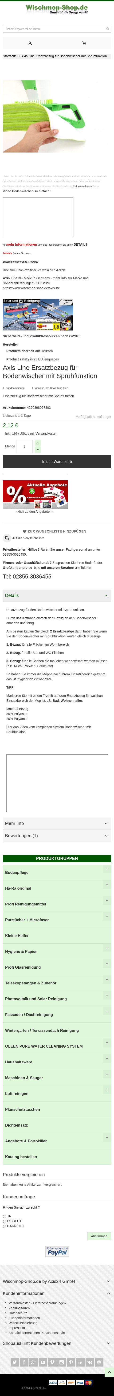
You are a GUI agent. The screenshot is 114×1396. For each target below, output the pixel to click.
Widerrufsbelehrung (23, 1323)
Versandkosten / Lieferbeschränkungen (37, 1303)
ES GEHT (14, 1221)
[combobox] (57, 29)
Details (12, 595)
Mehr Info (14, 823)
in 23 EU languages (32, 359)
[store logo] (57, 9)
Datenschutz (18, 1313)
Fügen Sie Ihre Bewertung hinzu (50, 388)
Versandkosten (46, 433)
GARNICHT (15, 1226)
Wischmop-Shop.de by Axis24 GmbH (39, 1281)
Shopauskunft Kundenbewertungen (37, 1343)
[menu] (57, 1015)
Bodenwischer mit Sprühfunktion (60, 610)
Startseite (10, 56)
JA (9, 1216)
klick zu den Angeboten (34, 511)
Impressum (17, 1328)
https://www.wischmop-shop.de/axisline (31, 288)
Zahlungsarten (19, 1308)
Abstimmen (99, 1236)
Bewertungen (21, 835)
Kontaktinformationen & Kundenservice (38, 1333)
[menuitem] (57, 872)
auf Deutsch (29, 351)
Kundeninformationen (23, 1293)
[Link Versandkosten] (83, 186)
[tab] (30, 43)
